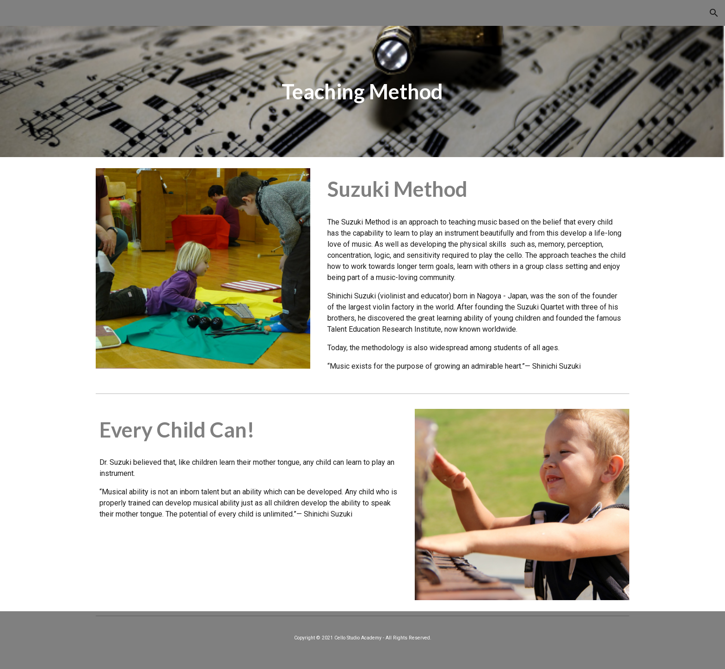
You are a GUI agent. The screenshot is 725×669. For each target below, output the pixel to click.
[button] (714, 13)
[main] (362, 91)
